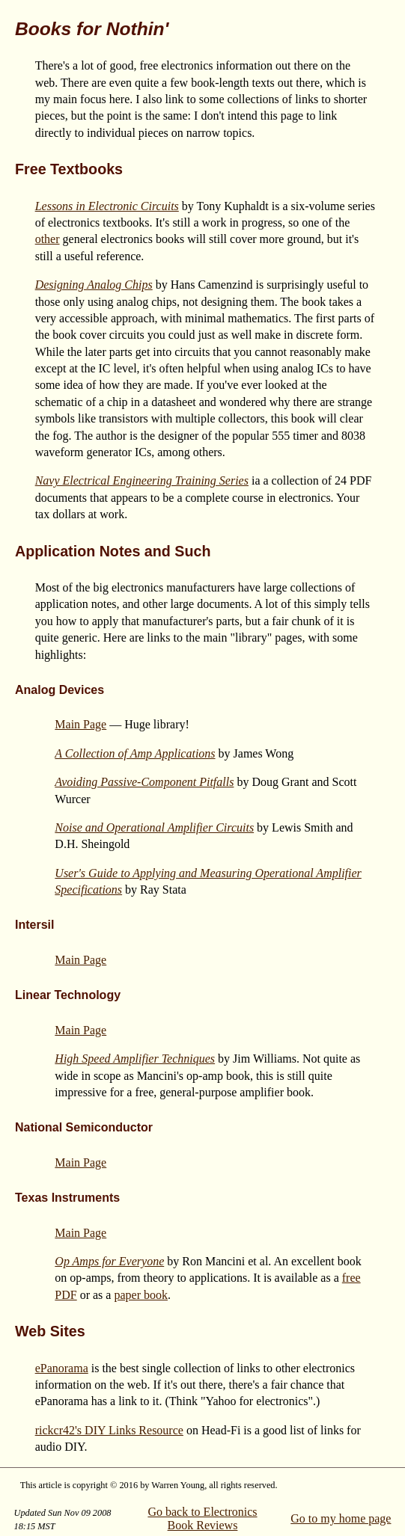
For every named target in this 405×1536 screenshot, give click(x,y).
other (47, 239)
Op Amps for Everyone (109, 1261)
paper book (141, 1294)
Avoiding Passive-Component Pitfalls (144, 781)
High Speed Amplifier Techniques (135, 1058)
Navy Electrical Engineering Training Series (142, 480)
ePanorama (61, 1368)
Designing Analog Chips (94, 284)
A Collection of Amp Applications (135, 753)
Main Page (80, 724)
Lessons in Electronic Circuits (107, 206)
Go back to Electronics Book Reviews (202, 1518)
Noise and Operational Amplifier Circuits (154, 827)
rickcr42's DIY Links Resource (109, 1430)
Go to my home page (340, 1518)
